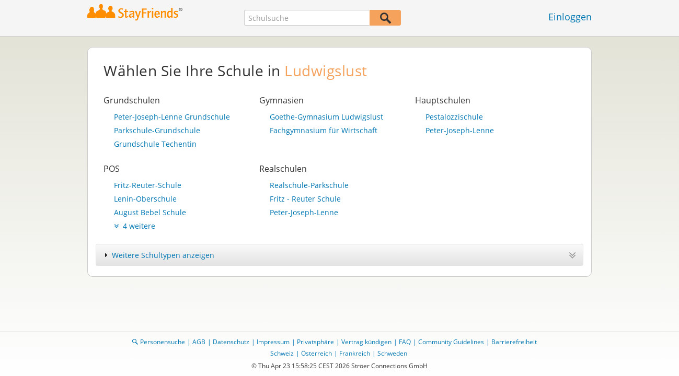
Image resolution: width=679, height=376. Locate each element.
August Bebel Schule (150, 212)
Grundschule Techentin (155, 144)
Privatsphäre (315, 341)
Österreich (316, 353)
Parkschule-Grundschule (157, 130)
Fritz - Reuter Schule (305, 199)
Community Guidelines (451, 341)
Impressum (273, 341)
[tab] (339, 255)
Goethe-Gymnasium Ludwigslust (326, 117)
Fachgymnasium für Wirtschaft (323, 130)
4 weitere (134, 226)
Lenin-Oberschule (145, 199)
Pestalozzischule (454, 117)
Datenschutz (231, 341)
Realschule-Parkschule (309, 185)
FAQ (405, 341)
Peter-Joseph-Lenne (459, 130)
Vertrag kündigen (366, 341)
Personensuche (162, 341)
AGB (198, 341)
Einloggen (570, 16)
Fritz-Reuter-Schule (147, 185)
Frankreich (354, 353)
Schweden (392, 353)
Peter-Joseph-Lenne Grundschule (172, 117)
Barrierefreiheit (514, 341)
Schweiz (282, 353)
